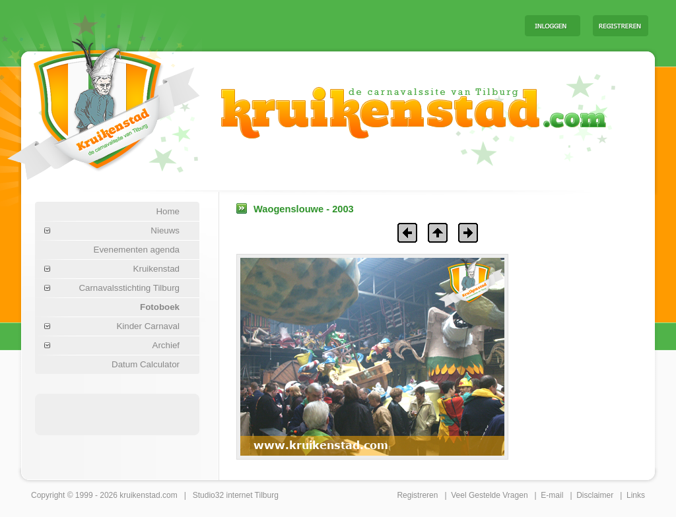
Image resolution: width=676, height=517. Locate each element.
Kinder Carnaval (148, 326)
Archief (166, 345)
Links (635, 495)
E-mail (552, 495)
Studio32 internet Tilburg (236, 495)
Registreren (417, 495)
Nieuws (165, 230)
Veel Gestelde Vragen (489, 495)
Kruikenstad (156, 269)
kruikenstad (139, 495)
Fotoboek (160, 307)
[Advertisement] (350, 25)
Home (168, 211)
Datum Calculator (146, 364)
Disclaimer (594, 495)
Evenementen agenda (137, 250)
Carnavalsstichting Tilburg (129, 288)
